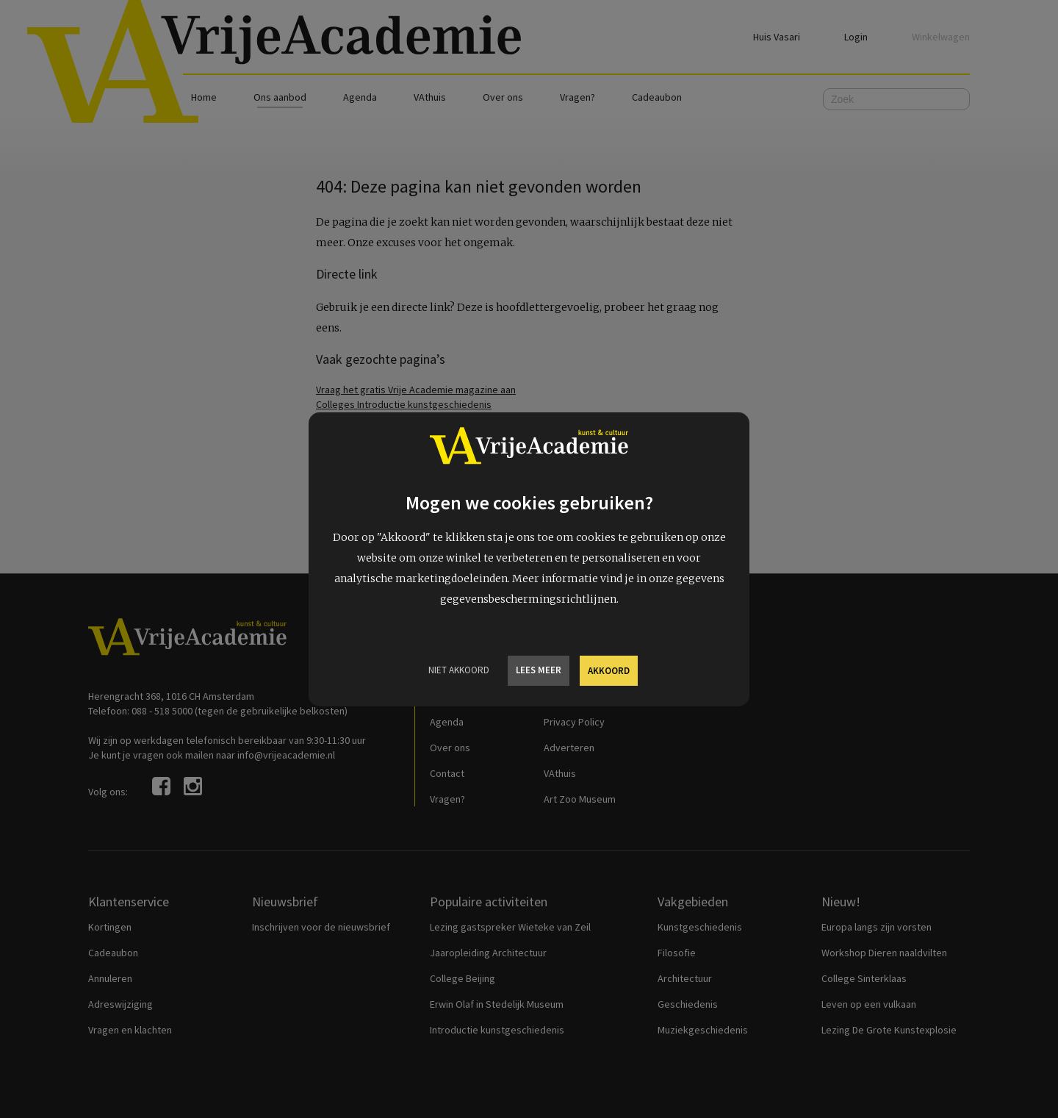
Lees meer (538, 670)
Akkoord (609, 670)
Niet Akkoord (458, 670)
